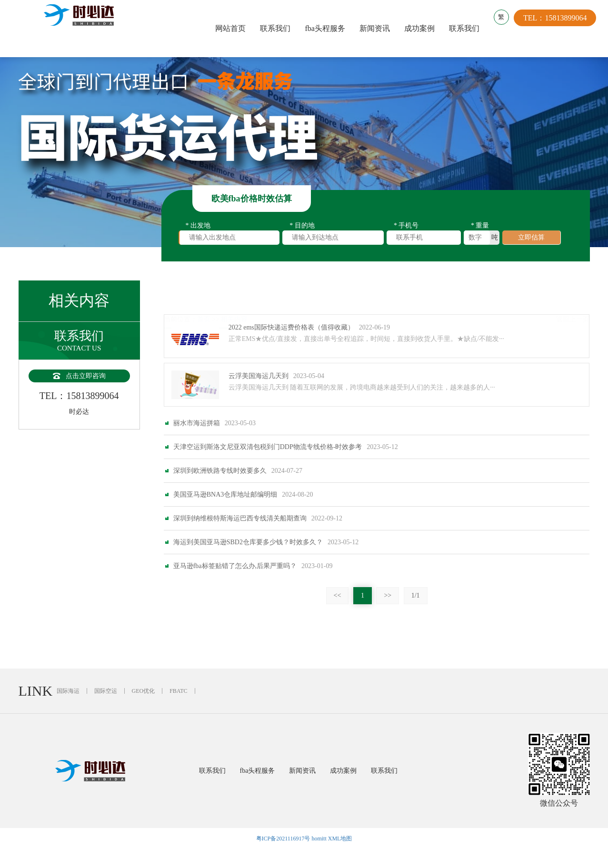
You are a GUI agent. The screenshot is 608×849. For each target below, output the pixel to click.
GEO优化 (143, 691)
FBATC (178, 691)
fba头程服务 (327, 28)
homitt (318, 838)
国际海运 (68, 691)
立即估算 (531, 238)
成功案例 (422, 28)
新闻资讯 (377, 28)
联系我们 (277, 28)
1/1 (415, 595)
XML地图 (340, 838)
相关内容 (234, 296)
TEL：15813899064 (559, 28)
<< (337, 595)
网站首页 (233, 28)
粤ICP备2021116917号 (283, 838)
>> (387, 595)
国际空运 (105, 691)
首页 (203, 296)
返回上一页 (572, 296)
